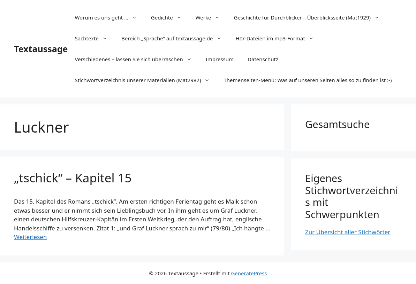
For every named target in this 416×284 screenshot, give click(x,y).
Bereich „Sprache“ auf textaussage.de (175, 38)
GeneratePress (249, 273)
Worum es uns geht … (109, 17)
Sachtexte (94, 38)
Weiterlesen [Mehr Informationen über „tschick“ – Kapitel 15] (30, 237)
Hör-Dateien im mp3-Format (278, 38)
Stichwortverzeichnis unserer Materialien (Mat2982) (146, 80)
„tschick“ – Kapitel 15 (73, 177)
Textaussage (41, 49)
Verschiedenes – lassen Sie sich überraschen (136, 59)
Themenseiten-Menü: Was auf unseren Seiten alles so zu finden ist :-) (308, 80)
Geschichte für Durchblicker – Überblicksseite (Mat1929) (310, 17)
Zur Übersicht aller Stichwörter (347, 232)
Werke (211, 17)
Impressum (220, 59)
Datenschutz (263, 59)
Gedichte (170, 17)
